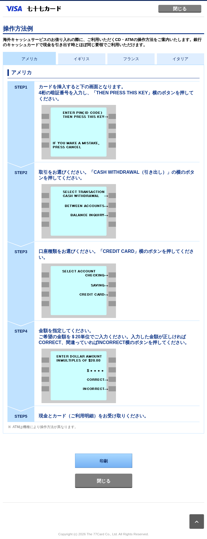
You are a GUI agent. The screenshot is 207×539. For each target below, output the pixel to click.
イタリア (180, 58)
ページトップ (196, 521)
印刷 (104, 461)
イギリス (82, 58)
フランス (131, 58)
